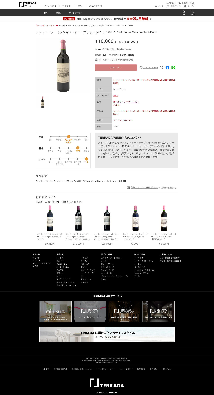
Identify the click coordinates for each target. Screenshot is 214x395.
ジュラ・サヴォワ (63, 279)
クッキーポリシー (125, 369)
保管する (66, 5)
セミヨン (137, 264)
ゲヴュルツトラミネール (144, 270)
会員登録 (174, 6)
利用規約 (153, 369)
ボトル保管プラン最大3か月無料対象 (116, 60)
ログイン (191, 6)
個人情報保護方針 (60, 369)
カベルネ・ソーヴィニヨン (125, 101)
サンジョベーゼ (107, 270)
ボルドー (54, 26)
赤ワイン (36, 258)
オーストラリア (87, 273)
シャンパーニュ (62, 267)
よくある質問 (95, 5)
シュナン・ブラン (141, 273)
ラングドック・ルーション (67, 285)
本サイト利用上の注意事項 (170, 261)
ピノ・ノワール (107, 264)
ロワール (60, 273)
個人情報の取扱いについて (82, 369)
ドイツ (83, 267)
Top (37, 26)
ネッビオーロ (106, 273)
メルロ (116, 105)
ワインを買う (50, 5)
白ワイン (36, 261)
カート (161, 6)
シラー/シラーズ (107, 267)
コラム (80, 5)
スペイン (84, 261)
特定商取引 (141, 369)
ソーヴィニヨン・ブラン (144, 261)
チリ (82, 276)
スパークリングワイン (42, 263)
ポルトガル (85, 264)
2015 (115, 95)
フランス (44, 26)
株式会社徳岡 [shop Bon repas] (117, 49)
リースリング (139, 267)
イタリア (84, 258)
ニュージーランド (88, 270)
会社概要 (46, 369)
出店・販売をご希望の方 (170, 258)
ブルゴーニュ (61, 264)
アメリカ (84, 282)
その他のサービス (174, 3)
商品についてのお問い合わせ (144, 187)
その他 (35, 266)
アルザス (60, 270)
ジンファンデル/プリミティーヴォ (114, 276)
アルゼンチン (86, 279)
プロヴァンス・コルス (65, 282)
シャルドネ (138, 258)
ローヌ (59, 276)
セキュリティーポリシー (105, 369)
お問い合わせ (189, 3)
